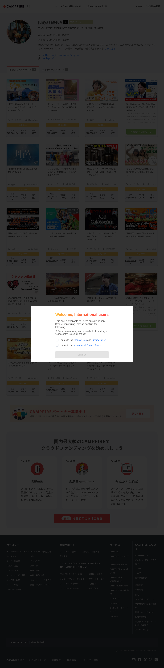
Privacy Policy (99, 340)
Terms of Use (80, 340)
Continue (82, 354)
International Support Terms (87, 345)
